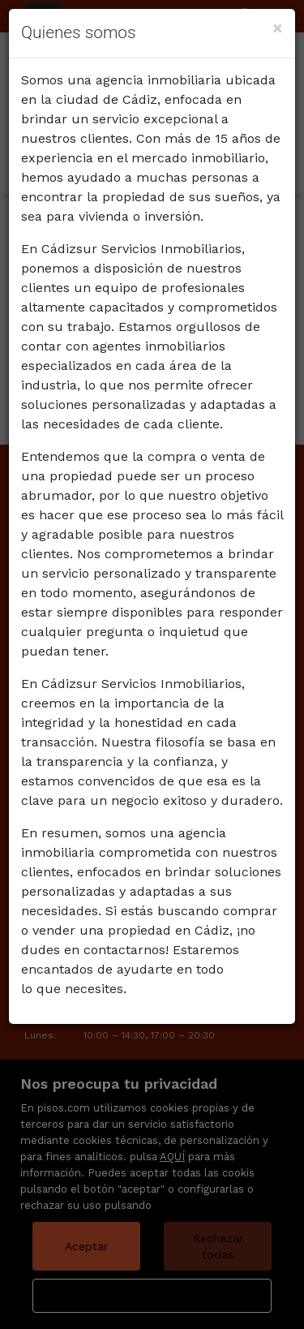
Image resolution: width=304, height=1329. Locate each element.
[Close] (277, 28)
